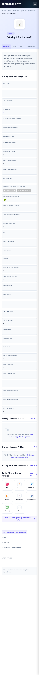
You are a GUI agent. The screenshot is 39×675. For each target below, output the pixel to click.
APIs (9, 10)
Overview (6, 46)
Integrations (31, 46)
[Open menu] (35, 4)
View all (33, 419)
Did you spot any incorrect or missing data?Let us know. (16, 571)
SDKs (21, 46)
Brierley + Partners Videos (13, 419)
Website (5, 542)
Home (4, 10)
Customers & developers (11, 548)
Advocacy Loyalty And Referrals (23, 10)
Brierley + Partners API (9, 13)
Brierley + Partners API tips (13, 447)
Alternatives (7, 558)
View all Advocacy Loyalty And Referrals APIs (20, 519)
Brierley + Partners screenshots (15, 465)
